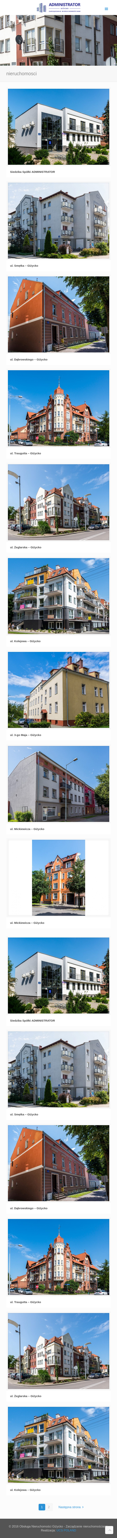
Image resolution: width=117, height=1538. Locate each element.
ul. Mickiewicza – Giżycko (27, 829)
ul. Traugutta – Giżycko (25, 453)
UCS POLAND (66, 1530)
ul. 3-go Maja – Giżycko (25, 735)
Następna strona (72, 1507)
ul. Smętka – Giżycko (24, 265)
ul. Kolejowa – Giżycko (25, 641)
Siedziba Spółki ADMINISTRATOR (32, 171)
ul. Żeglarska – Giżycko (25, 547)
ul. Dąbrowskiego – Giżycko (28, 359)
